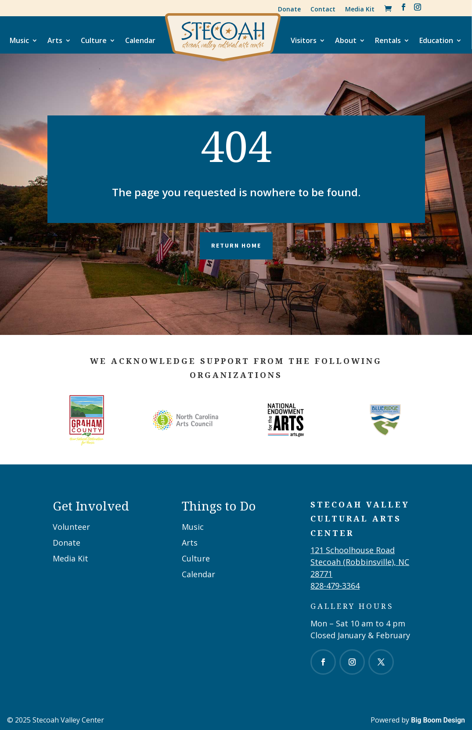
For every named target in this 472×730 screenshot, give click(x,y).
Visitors (304, 40)
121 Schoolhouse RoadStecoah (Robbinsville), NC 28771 (359, 562)
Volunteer (71, 526)
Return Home (236, 245)
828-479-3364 (335, 585)
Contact (322, 9)
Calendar (140, 40)
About (346, 40)
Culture (94, 40)
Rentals (388, 40)
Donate (289, 9)
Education (436, 40)
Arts (54, 40)
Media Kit (360, 9)
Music (19, 40)
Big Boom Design (438, 720)
